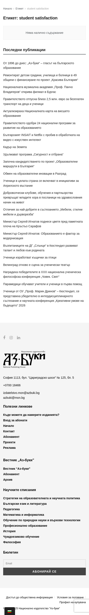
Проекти (9, 442)
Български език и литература (25, 503)
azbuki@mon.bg (14, 397)
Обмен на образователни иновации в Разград (34, 173)
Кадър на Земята (15, 147)
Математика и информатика (23, 514)
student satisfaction (38, 8)
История (9, 531)
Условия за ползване (70, 597)
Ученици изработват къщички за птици (29, 257)
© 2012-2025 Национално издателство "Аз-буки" (31, 608)
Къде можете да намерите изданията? (31, 414)
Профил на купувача (72, 602)
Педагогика (11, 509)
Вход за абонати (15, 420)
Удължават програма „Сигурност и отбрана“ (33, 154)
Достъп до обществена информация (29, 597)
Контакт (9, 431)
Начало (7, 8)
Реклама (9, 447)
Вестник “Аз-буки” (16, 468)
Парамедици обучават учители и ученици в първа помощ (42, 284)
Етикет (20, 8)
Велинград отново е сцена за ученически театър (36, 265)
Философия (12, 542)
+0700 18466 (12, 385)
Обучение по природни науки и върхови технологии (41, 520)
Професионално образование (25, 525)
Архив (7, 479)
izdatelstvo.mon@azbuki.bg (21, 393)
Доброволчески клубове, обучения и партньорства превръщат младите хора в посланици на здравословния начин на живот (42, 197)
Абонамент (11, 436)
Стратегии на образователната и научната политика (41, 498)
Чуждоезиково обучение (21, 536)
